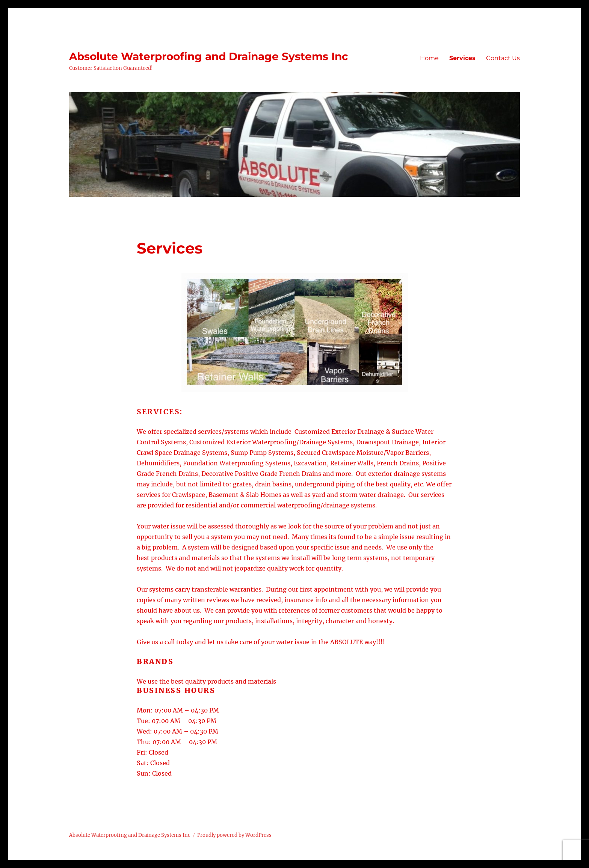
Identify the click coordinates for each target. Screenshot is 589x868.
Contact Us (503, 58)
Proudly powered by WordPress (234, 835)
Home (429, 58)
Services (462, 58)
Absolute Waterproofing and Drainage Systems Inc (208, 56)
